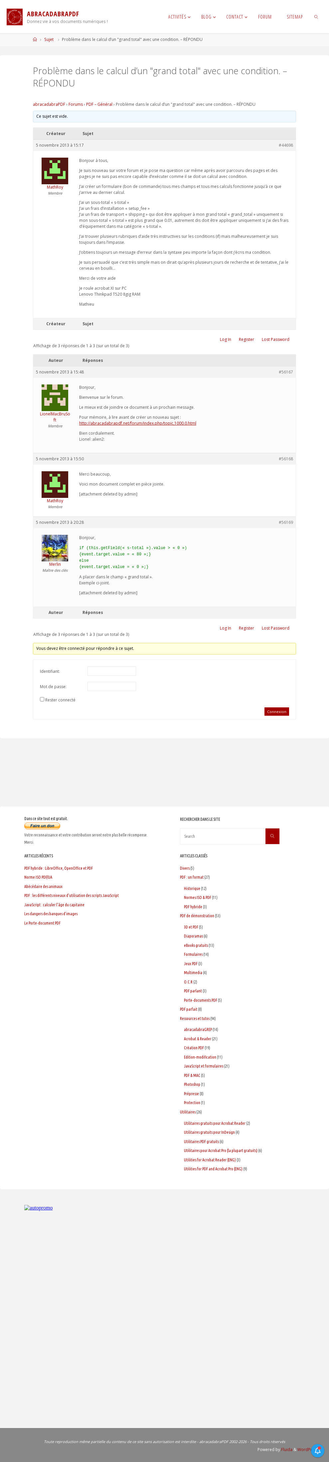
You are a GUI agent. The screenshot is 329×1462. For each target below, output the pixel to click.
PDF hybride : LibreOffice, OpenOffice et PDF (58, 868)
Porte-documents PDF (200, 1000)
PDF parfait (188, 1009)
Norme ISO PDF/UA (38, 877)
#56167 (286, 372)
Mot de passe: (53, 686)
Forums (76, 104)
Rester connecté (60, 700)
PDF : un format (192, 877)
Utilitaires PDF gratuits (201, 1141)
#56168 (286, 459)
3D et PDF (191, 927)
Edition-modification (200, 1057)
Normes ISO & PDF (197, 897)
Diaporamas (193, 936)
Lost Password (275, 339)
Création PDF (194, 1048)
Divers (185, 868)
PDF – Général (99, 104)
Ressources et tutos (195, 1018)
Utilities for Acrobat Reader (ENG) (210, 1160)
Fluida (286, 1449)
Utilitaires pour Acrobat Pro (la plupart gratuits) (220, 1150)
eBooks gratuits (196, 945)
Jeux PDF (191, 963)
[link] (316, 16)
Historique (192, 888)
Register (246, 339)
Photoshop (192, 1084)
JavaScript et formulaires (203, 1066)
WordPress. (308, 1449)
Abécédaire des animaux (43, 886)
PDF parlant (193, 991)
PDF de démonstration (197, 916)
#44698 (286, 145)
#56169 (286, 522)
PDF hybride (193, 907)
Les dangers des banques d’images (51, 914)
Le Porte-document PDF (42, 923)
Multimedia (193, 972)
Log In (225, 339)
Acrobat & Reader (197, 1039)
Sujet (49, 39)
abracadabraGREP (198, 1029)
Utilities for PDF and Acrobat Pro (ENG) (213, 1169)
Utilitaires (188, 1112)
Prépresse (191, 1094)
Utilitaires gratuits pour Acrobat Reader (215, 1123)
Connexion (276, 711)
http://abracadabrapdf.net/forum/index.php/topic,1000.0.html (137, 423)
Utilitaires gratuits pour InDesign (209, 1132)
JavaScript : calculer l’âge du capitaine (54, 905)
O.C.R (188, 982)
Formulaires (193, 954)
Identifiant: (50, 671)
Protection (192, 1102)
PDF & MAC (192, 1075)
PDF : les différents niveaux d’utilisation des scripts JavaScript (71, 895)
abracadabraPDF (49, 104)
